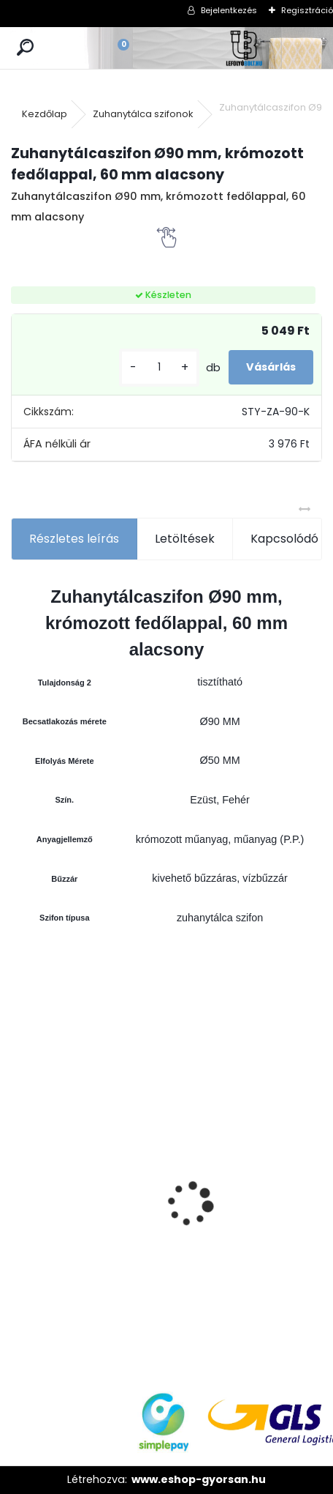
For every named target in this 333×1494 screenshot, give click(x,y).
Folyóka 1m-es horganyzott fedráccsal (184, 1153)
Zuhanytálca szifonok (143, 114)
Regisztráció (307, 10)
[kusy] (159, 367)
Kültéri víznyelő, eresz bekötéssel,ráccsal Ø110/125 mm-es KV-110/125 (75, 1213)
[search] (25, 48)
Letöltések (185, 538)
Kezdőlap (44, 114)
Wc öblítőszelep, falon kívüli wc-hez (273, 1195)
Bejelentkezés (229, 10)
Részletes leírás (74, 538)
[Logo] (244, 48)
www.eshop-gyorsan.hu (198, 1479)
